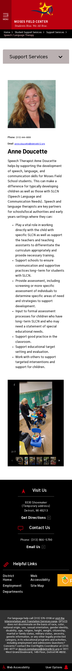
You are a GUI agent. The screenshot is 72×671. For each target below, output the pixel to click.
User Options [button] (54, 667)
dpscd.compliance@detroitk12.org (38, 649)
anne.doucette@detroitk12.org (29, 144)
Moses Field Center (31, 22)
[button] (6, 14)
